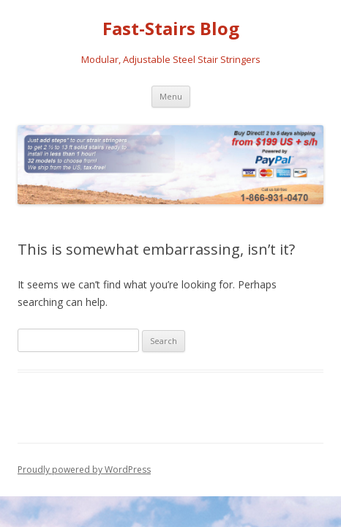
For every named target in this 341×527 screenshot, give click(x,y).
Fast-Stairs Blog (170, 29)
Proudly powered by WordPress (84, 469)
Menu (171, 96)
